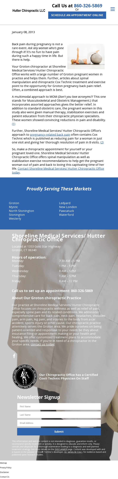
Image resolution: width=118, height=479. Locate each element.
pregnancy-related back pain (50, 135)
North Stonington (21, 211)
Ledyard (64, 203)
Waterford (66, 215)
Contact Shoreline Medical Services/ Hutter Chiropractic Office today (58, 170)
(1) (13, 124)
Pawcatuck (66, 211)
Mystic (13, 207)
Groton (14, 203)
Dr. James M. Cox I (73, 451)
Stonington (17, 215)
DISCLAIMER (61, 449)
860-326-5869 (88, 6)
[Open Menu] (112, 9)
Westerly (15, 219)
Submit (59, 431)
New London (68, 207)
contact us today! (43, 344)
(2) (102, 142)
